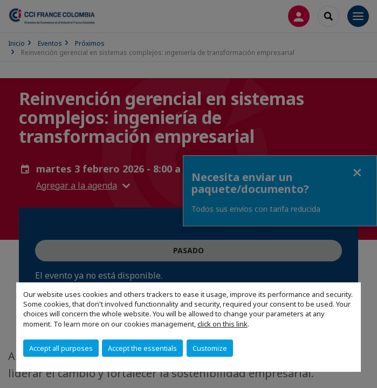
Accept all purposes (61, 348)
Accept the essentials (142, 348)
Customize (210, 348)
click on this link (222, 324)
